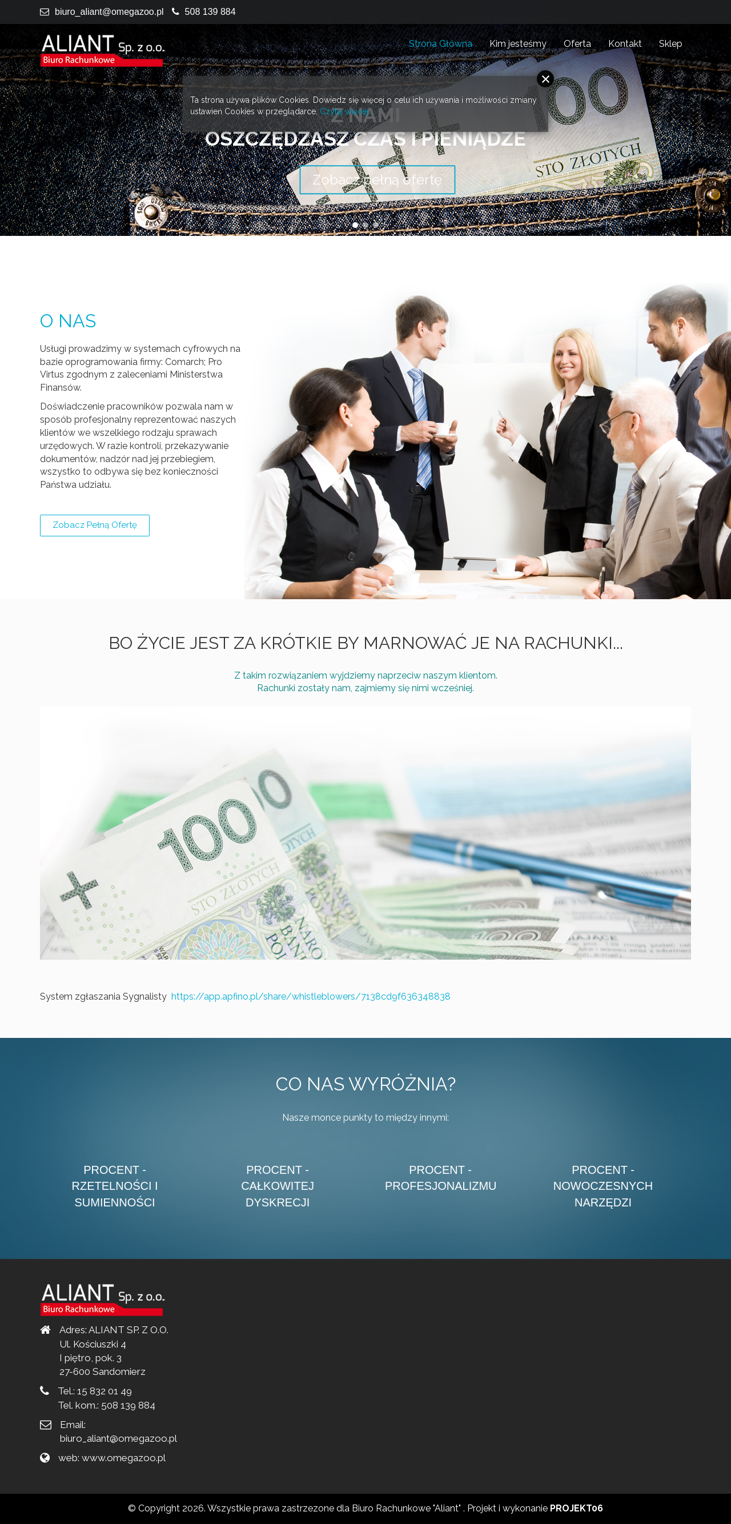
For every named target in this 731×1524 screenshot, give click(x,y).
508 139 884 (210, 12)
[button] (355, 225)
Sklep (670, 43)
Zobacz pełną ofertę (95, 525)
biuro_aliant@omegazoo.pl (109, 12)
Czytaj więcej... (346, 111)
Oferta (577, 43)
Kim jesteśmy (518, 43)
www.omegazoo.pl (124, 1457)
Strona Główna (440, 43)
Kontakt (625, 43)
